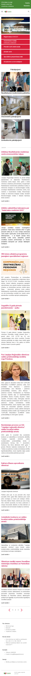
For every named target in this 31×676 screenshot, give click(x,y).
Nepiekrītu (27, 5)
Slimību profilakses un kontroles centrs (16, 662)
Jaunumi (3, 147)
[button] (15, 52)
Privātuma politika (10, 629)
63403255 (13, 43)
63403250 (7, 43)
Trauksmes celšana (11, 631)
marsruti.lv (8, 644)
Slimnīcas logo (10, 626)
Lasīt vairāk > (5, 201)
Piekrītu (27, 3)
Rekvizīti (8, 628)
